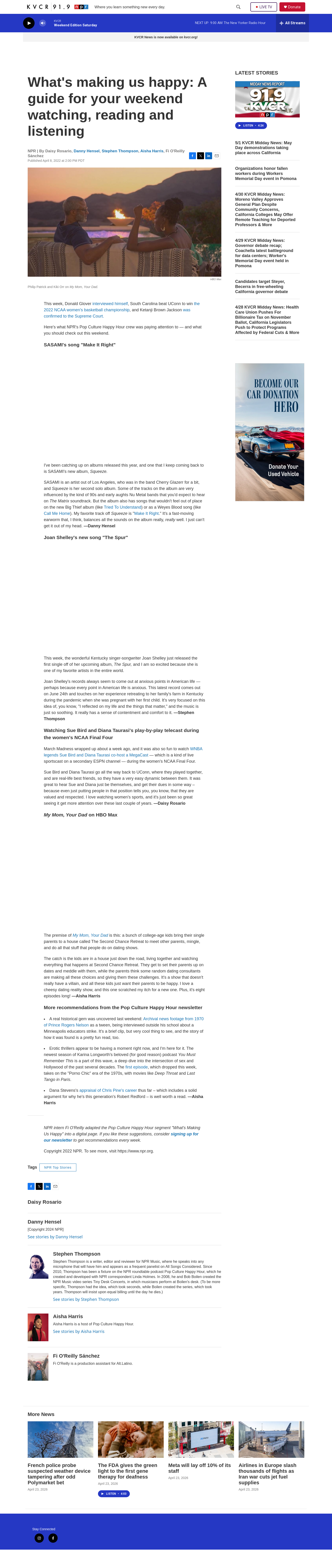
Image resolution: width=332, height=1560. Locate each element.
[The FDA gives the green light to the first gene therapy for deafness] (131, 1450)
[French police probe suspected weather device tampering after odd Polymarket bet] (60, 1450)
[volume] (43, 33)
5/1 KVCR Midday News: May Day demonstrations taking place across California (263, 158)
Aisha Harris (151, 161)
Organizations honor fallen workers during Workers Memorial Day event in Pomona (265, 184)
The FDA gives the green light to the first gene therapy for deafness (127, 1481)
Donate (297, 12)
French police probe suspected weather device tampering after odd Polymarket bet (59, 1484)
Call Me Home (57, 524)
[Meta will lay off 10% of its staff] (201, 1450)
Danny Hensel (86, 161)
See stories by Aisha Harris (78, 1341)
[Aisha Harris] (38, 1338)
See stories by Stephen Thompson (86, 1309)
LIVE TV (265, 12)
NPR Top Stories (57, 1178)
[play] (29, 33)
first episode (136, 1077)
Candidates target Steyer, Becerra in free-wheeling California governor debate (261, 297)
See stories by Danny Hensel (55, 1247)
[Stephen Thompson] (38, 1275)
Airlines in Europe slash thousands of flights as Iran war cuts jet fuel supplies (267, 1484)
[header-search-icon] (238, 12)
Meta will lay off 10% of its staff (199, 1478)
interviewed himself (110, 314)
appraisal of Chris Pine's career (107, 1100)
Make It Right (146, 524)
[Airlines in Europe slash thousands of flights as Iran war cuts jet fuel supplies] (271, 1450)
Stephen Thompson (120, 161)
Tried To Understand (122, 517)
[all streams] (292, 33)
